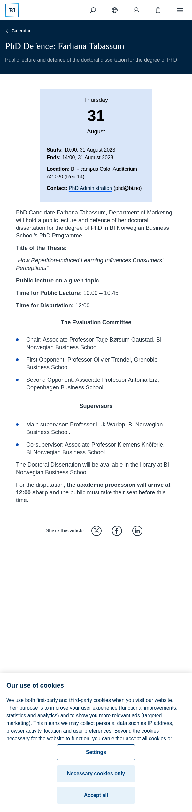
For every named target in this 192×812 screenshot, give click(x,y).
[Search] (93, 10)
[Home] (12, 10)
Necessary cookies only (96, 777)
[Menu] (180, 10)
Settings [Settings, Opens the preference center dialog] (96, 756)
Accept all (96, 799)
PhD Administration (90, 188)
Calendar (17, 30)
